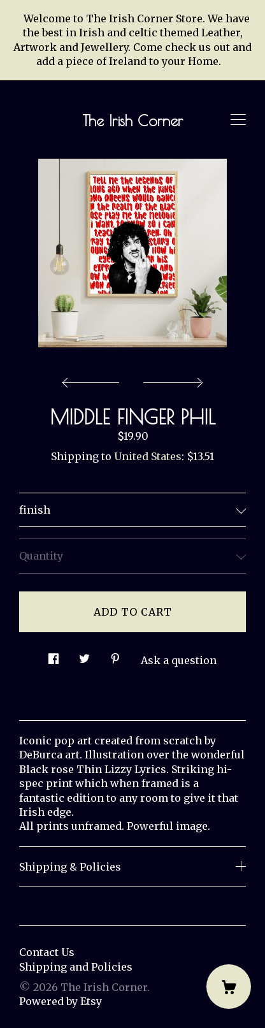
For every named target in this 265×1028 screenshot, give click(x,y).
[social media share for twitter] (84, 655)
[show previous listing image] (93, 379)
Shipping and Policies (75, 966)
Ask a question (179, 660)
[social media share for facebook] (53, 655)
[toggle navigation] (238, 119)
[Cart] (228, 986)
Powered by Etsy (60, 1001)
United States (148, 456)
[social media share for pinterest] (115, 655)
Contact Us (47, 952)
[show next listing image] (171, 379)
